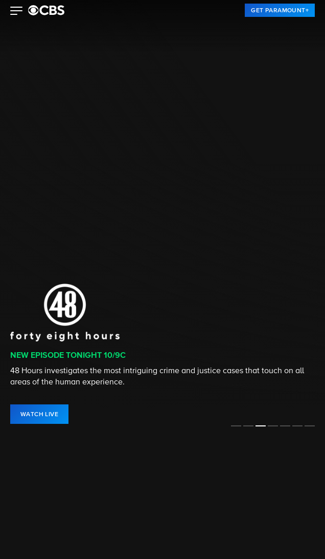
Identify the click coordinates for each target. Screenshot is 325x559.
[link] (280, 10)
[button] (16, 12)
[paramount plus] (46, 10)
